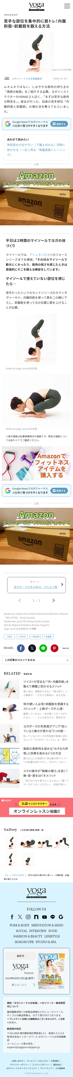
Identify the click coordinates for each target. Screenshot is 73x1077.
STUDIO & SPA (46, 942)
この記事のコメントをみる (20, 660)
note (36, 916)
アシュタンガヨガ (41, 255)
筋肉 (10, 636)
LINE (43, 648)
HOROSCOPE (24, 942)
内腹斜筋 (36, 636)
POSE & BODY (19, 925)
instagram (28, 916)
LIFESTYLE (52, 937)
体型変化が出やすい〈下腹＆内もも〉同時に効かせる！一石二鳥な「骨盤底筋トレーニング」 (36, 150)
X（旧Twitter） (20, 916)
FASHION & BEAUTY (27, 937)
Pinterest (54, 648)
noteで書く (65, 648)
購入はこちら (19, 985)
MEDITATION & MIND (47, 925)
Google (60, 916)
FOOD (52, 931)
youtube (44, 916)
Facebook (21, 648)
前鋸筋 (49, 636)
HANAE (23, 636)
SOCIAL (21, 931)
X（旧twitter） (32, 648)
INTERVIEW (38, 931)
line (52, 916)
